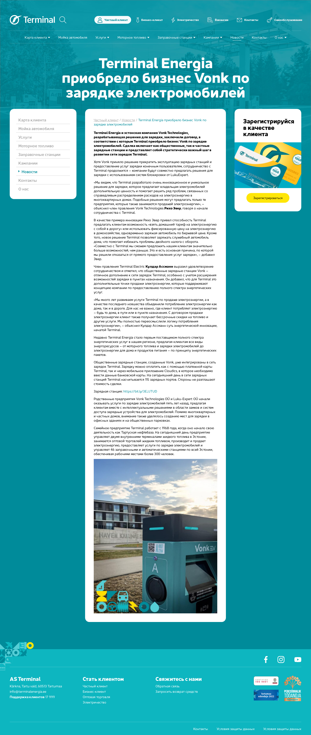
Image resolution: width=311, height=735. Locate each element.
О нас (279, 37)
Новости (237, 37)
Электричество (185, 20)
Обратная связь (167, 685)
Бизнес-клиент (149, 20)
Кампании (211, 37)
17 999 (50, 696)
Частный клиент (113, 20)
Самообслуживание (284, 20)
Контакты (247, 20)
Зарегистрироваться (268, 197)
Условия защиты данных (236, 728)
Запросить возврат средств (177, 691)
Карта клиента (36, 37)
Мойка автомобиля (72, 37)
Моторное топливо (131, 37)
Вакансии (218, 20)
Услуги (100, 37)
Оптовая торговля (96, 696)
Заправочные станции (175, 37)
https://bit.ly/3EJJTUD (140, 390)
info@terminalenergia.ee (28, 691)
